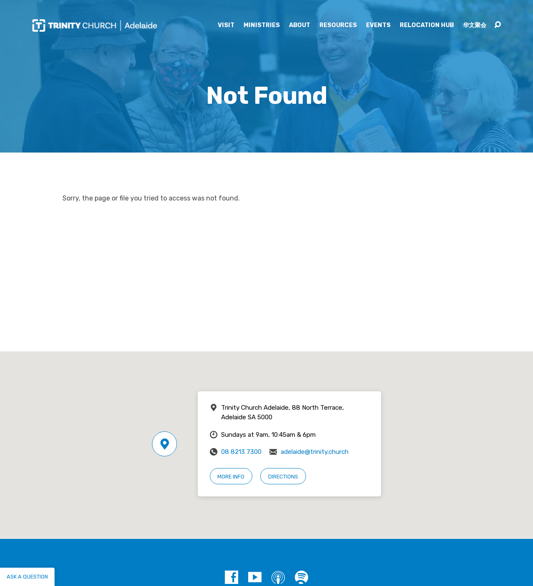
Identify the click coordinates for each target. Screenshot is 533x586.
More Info (230, 476)
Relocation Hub (427, 25)
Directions (283, 476)
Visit (226, 25)
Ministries (262, 25)
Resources (338, 25)
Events (378, 25)
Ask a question (27, 576)
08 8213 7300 (241, 452)
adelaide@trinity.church (315, 452)
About (299, 25)
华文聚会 (474, 25)
